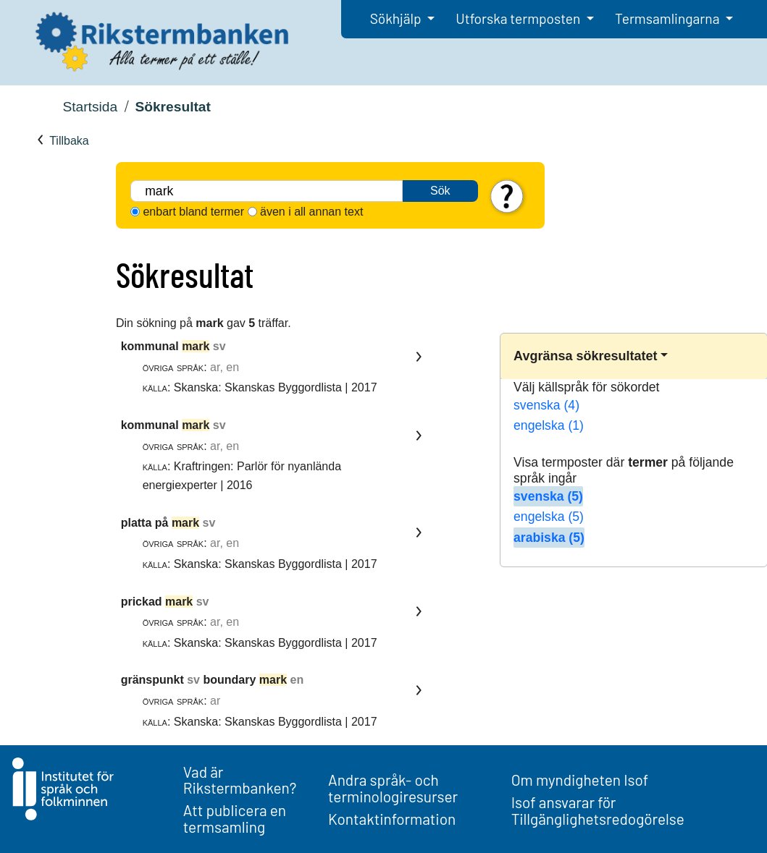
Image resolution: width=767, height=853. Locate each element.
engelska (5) (549, 516)
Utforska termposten (519, 18)
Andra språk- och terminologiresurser (393, 788)
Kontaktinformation (392, 819)
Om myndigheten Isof (579, 780)
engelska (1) (549, 425)
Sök (440, 190)
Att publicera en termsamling (234, 818)
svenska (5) (548, 496)
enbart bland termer (193, 211)
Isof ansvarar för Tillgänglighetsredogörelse (597, 810)
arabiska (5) (549, 537)
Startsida (89, 106)
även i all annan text (311, 211)
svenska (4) (546, 405)
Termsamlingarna (668, 18)
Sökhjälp (397, 18)
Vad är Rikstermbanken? (240, 780)
